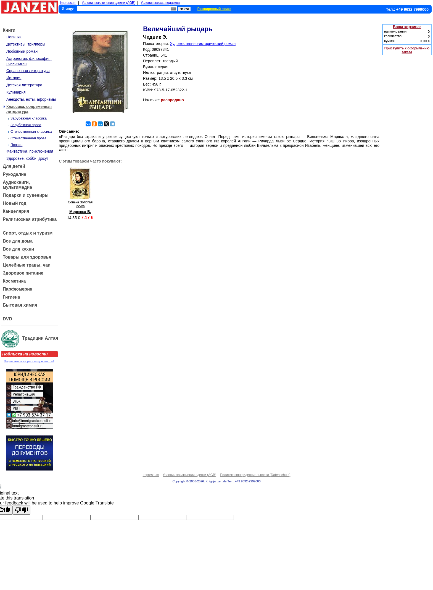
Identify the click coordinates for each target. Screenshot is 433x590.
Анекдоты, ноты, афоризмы (31, 99)
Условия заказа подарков (160, 3)
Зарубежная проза (25, 125)
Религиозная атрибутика (30, 219)
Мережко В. (80, 211)
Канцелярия (16, 211)
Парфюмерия (17, 289)
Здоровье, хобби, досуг (27, 158)
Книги (9, 30)
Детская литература (24, 85)
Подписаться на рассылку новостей (29, 361)
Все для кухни (18, 249)
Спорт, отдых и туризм (27, 233)
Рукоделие (14, 174)
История (13, 78)
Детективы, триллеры (25, 44)
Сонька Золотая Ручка (80, 204)
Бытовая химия (20, 305)
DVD (7, 319)
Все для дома (18, 241)
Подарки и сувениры (26, 195)
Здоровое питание (23, 273)
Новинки (14, 37)
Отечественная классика (31, 131)
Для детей (14, 166)
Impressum (68, 3)
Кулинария (16, 92)
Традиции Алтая (40, 338)
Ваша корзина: (407, 27)
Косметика (14, 281)
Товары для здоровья (27, 257)
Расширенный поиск (214, 9)
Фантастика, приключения (29, 151)
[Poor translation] (21, 510)
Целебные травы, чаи (27, 265)
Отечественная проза (28, 138)
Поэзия (16, 145)
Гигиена (11, 297)
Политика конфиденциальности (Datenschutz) (255, 475)
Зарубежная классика (28, 118)
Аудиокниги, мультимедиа (17, 185)
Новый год (14, 203)
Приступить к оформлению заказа (406, 50)
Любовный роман (22, 51)
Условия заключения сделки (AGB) (108, 3)
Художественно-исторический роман (203, 43)
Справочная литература (28, 70)
